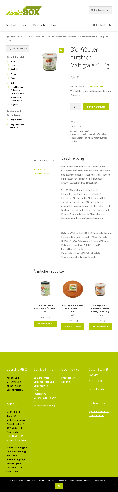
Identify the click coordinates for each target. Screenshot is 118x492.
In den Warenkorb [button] (45, 323)
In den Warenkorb (96, 106)
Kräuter (97, 137)
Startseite (11, 25)
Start (12, 36)
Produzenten (68, 377)
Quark (105, 137)
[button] (61, 50)
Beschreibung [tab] (41, 160)
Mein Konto (39, 25)
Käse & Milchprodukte (34, 36)
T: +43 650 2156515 (16, 435)
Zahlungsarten (41, 377)
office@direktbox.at (17, 439)
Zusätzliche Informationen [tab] (42, 171)
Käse (13, 65)
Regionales (16, 119)
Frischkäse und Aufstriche (64, 36)
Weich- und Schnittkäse (16, 99)
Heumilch (88, 137)
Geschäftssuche (97, 388)
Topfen (73, 141)
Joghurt (14, 68)
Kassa (54, 25)
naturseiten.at (96, 415)
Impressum (40, 393)
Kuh (48, 36)
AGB (36, 389)
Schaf (13, 61)
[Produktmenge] (75, 106)
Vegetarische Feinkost (16, 126)
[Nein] (114, 484)
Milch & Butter (17, 93)
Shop (25, 25)
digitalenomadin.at (99, 411)
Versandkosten (97, 86)
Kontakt (65, 381)
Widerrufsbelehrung (44, 405)
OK (59, 486)
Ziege (13, 74)
